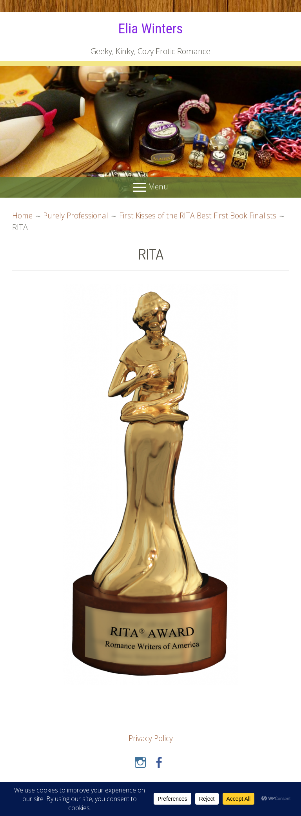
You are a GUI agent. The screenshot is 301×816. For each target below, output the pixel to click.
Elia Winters (150, 28)
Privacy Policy (151, 738)
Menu (158, 186)
